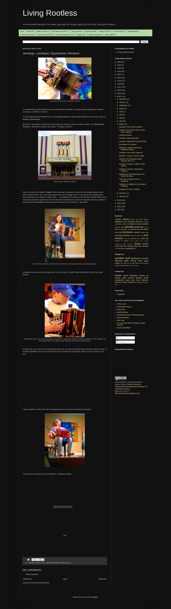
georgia (129, 226)
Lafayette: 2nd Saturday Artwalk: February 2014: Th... (130, 160)
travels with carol (121, 246)
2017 (119, 87)
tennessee (130, 244)
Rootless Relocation (95, 34)
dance (126, 275)
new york (127, 238)
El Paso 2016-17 (119, 31)
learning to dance (121, 282)
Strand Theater (45, 192)
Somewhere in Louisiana (127, 144)
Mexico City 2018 (90, 31)
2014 (119, 96)
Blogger (95, 597)
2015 (119, 93)
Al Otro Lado (121, 304)
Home (22, 31)
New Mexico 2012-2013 (45, 34)
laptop (146, 261)
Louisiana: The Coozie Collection (130, 127)
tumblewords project (122, 280)
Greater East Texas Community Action (130, 315)
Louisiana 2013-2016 (27, 34)
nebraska (133, 235)
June (121, 115)
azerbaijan (118, 224)
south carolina (134, 241)
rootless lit (118, 241)
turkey (130, 246)
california (125, 224)
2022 (119, 71)
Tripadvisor (121, 294)
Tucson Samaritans (124, 328)
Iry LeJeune (56, 341)
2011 (119, 207)
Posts (119, 338)
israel (121, 229)
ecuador (117, 227)
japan (125, 229)
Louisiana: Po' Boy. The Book (129, 189)
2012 (119, 203)
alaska (125, 221)
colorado (145, 224)
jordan (129, 229)
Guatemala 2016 (133, 31)
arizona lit (140, 282)
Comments (121, 342)
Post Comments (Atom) (40, 583)
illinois (117, 229)
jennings (31, 563)
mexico (137, 232)
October (122, 102)
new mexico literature (139, 280)
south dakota (144, 241)
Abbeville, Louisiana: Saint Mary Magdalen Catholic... (130, 149)
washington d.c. (131, 248)
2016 (119, 90)
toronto (145, 244)
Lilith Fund (120, 320)
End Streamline (122, 312)
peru (138, 238)
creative (118, 278)
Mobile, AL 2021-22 (42, 31)
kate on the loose (137, 229)
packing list (136, 258)
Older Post (102, 579)
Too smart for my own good (129, 263)
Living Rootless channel (125, 52)
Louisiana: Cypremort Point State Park (132, 141)
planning (118, 261)
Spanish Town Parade (31, 119)
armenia (145, 221)
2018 (119, 84)
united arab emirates (140, 246)
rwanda (126, 241)
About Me (30, 31)
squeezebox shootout (53, 563)
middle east (144, 232)
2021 (119, 74)
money (133, 261)
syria (124, 244)
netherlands (140, 235)
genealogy (135, 265)
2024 (119, 65)
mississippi (119, 235)
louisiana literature (135, 278)
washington (121, 248)
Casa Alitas (121, 309)
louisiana (38, 563)
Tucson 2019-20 (76, 31)
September (123, 105)
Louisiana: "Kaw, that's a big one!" (131, 153)
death (126, 261)
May (121, 118)
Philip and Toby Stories (139, 219)
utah (116, 248)
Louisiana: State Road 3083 (129, 138)
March (121, 124)
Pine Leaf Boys (32, 352)
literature (134, 275)
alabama (118, 221)
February (122, 193)
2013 (119, 200)
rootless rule (119, 265)
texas (137, 243)
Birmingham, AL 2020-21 (60, 31)
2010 (119, 210)
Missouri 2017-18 (105, 31)
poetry (124, 278)
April (121, 121)
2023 (119, 68)
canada (131, 224)
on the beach (143, 263)
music (43, 563)
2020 (119, 78)
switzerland (118, 244)
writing (146, 278)
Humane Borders (123, 318)
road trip (144, 238)
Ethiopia (126, 219)
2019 (119, 81)
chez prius (138, 224)
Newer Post (27, 579)
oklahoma (133, 238)
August (122, 109)
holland (146, 227)
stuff (127, 258)
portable (119, 258)
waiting (125, 265)
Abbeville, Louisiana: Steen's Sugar (131, 156)
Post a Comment (32, 574)
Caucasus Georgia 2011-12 (65, 34)
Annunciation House (124, 307)
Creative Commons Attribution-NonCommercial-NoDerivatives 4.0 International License (131, 386)
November (123, 99)
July (121, 112)
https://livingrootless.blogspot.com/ (127, 393)
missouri (126, 235)
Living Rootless (50, 12)
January (122, 196)
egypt (122, 227)
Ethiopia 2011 (81, 34)
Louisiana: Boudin (125, 135)
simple (117, 263)
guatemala (138, 227)
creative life (143, 276)
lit (136, 282)
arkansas (139, 222)
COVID (118, 219)
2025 (119, 62)
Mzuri (139, 382)
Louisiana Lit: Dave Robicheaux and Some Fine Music (132, 175)
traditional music (66, 563)
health (140, 261)
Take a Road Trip (110, 34)
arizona (131, 221)
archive (130, 265)
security (145, 258)
